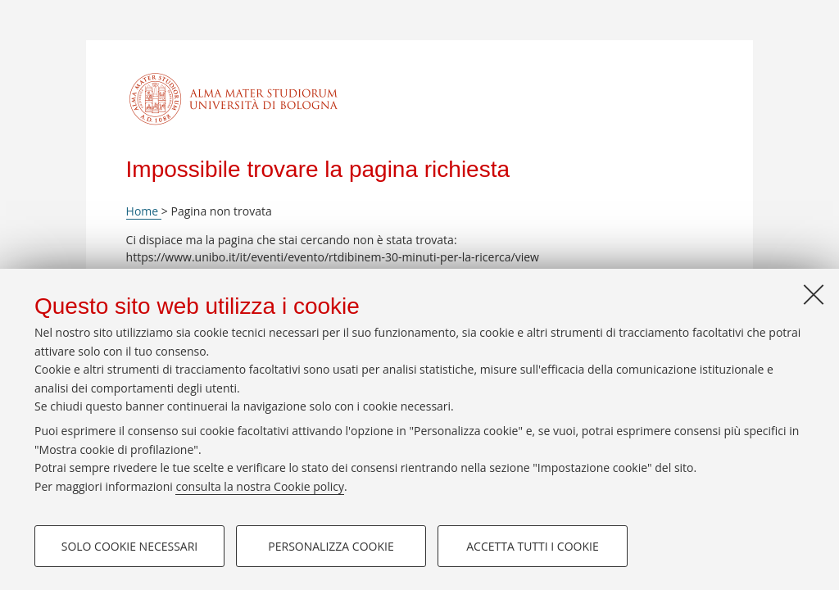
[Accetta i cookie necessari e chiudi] (813, 294)
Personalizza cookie (330, 546)
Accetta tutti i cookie (532, 546)
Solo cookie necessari (129, 546)
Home (143, 211)
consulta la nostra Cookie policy (259, 486)
